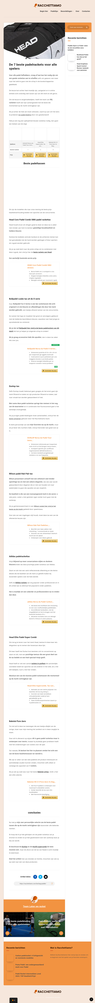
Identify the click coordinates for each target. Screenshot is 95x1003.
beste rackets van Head (42, 252)
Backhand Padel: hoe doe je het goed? (83, 57)
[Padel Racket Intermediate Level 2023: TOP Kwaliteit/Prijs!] (10, 976)
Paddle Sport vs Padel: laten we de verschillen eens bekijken (78, 48)
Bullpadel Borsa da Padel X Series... (42, 349)
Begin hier (44, 11)
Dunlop (24, 847)
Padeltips (54, 11)
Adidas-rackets (21, 583)
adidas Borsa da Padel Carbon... (40, 602)
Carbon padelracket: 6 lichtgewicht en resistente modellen (29, 957)
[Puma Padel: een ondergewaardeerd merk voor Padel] (10, 967)
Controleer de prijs (29, 155)
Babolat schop (43, 772)
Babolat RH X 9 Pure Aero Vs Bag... (41, 782)
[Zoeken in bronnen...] (78, 27)
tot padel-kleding (24, 115)
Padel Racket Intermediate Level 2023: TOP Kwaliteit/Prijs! (28, 975)
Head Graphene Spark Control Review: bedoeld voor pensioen (82, 67)
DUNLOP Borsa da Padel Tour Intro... (39, 439)
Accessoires (11, 26)
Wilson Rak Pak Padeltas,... (38, 525)
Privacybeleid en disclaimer (53, 997)
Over (77, 11)
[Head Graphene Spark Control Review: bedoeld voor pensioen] (71, 66)
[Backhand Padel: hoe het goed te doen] (71, 57)
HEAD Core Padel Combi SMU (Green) (39, 266)
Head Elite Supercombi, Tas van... (41, 686)
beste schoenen (15, 419)
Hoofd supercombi (39, 847)
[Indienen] (86, 27)
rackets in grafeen (38, 663)
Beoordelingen (66, 11)
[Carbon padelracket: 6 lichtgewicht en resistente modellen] (10, 958)
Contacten (86, 11)
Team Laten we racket (34, 906)
